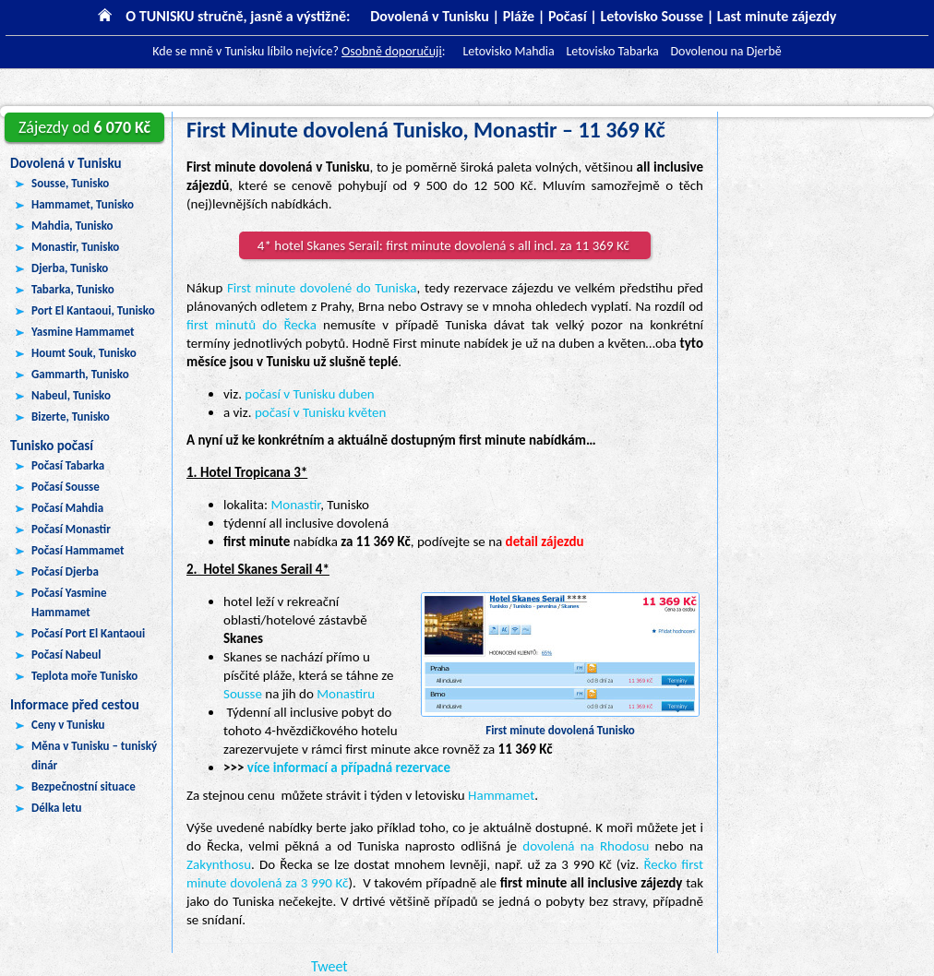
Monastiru (346, 693)
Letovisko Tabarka (612, 51)
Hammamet (501, 795)
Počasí (567, 16)
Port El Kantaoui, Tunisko (93, 310)
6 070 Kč (84, 127)
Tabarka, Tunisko (72, 289)
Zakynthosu (218, 864)
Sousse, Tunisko (70, 183)
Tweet (329, 966)
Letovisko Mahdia (508, 51)
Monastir (295, 504)
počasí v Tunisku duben (309, 394)
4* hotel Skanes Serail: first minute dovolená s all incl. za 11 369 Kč (444, 245)
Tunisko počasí (51, 445)
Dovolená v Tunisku (66, 163)
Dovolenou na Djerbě (725, 51)
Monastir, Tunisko (75, 247)
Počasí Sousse (65, 487)
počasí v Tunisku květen (320, 412)
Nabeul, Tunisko (71, 395)
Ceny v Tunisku (68, 725)
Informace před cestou (74, 704)
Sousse (242, 693)
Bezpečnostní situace (83, 786)
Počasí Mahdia (67, 508)
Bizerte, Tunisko (70, 416)
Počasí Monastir (71, 529)
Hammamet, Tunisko (82, 204)
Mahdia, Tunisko (72, 225)
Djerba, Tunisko (69, 268)
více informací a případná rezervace (348, 767)
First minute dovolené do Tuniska (322, 288)
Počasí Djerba (65, 571)
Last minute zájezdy (776, 16)
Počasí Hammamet (78, 550)
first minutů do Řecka (251, 324)
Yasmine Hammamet (82, 332)
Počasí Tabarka (67, 465)
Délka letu (56, 808)
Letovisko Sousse (651, 16)
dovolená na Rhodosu (585, 846)
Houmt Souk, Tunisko (84, 353)
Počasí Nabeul (66, 654)
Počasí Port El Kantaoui (88, 633)
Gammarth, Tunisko (80, 374)
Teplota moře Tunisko (84, 676)
